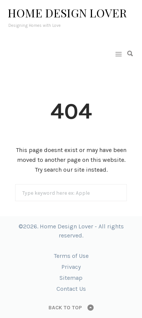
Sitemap (71, 277)
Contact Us (71, 288)
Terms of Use (71, 255)
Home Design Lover (67, 12)
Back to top (65, 307)
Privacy (71, 266)
